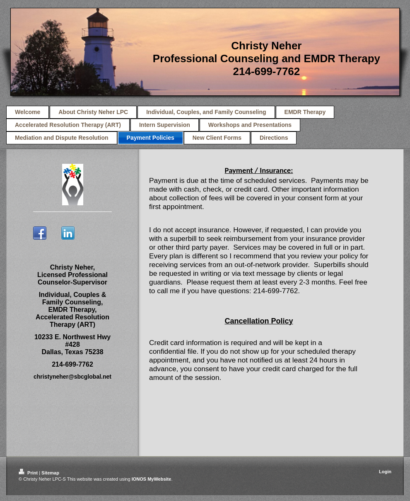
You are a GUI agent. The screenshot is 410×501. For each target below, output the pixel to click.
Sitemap (50, 472)
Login (385, 471)
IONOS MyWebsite (151, 479)
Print (29, 472)
